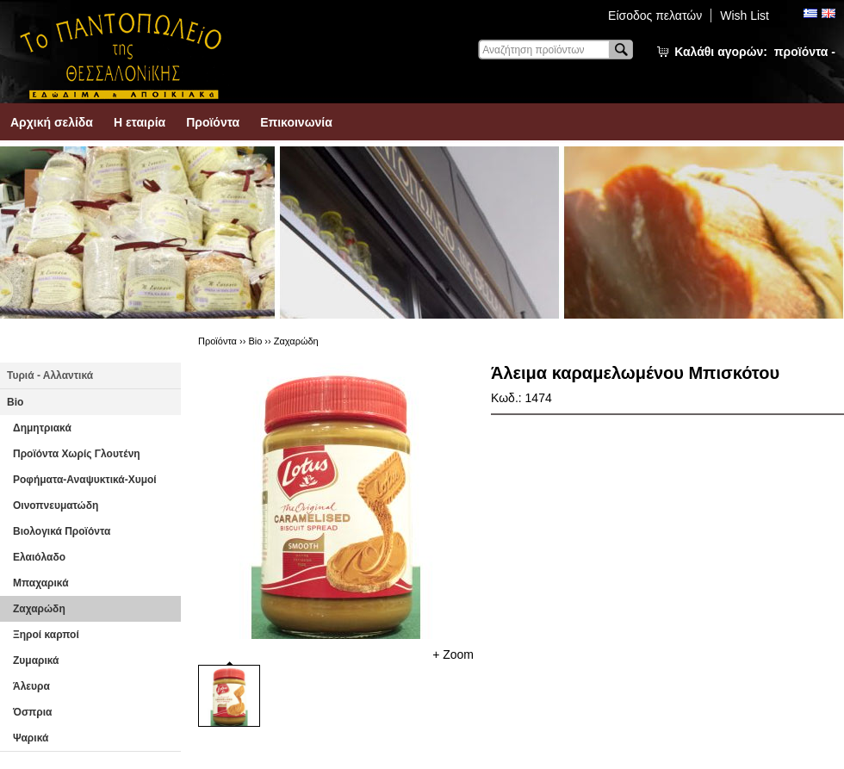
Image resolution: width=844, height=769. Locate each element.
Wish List (744, 15)
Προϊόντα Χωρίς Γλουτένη (76, 454)
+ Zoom (453, 654)
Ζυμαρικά (36, 660)
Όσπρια (32, 712)
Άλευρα (31, 686)
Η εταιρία (139, 122)
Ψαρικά (30, 738)
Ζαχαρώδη (39, 609)
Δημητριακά (42, 428)
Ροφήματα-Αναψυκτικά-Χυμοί (85, 480)
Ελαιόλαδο (39, 557)
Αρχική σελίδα (51, 122)
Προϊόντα (212, 122)
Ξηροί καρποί (46, 635)
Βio (15, 402)
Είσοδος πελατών (655, 15)
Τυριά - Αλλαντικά (50, 375)
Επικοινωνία (296, 122)
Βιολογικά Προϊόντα (61, 531)
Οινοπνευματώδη (55, 505)
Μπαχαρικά (41, 583)
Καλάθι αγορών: (754, 52)
